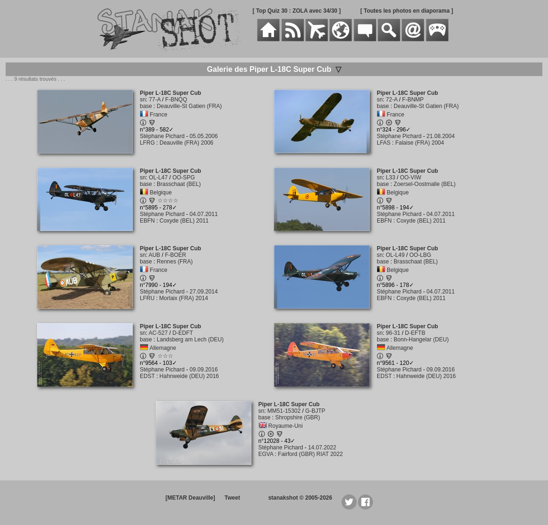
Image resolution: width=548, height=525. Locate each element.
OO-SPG (183, 177)
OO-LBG (420, 255)
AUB (154, 255)
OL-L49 (395, 255)
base (146, 106)
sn (143, 99)
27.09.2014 (204, 291)
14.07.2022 (322, 447)
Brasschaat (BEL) (179, 184)
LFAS (383, 142)
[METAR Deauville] (190, 497)
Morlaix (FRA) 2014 (183, 298)
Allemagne (163, 348)
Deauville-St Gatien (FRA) (189, 106)
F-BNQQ (176, 99)
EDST (147, 376)
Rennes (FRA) (175, 261)
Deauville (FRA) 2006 (186, 142)
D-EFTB (415, 333)
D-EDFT (182, 333)
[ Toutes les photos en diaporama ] (406, 11)
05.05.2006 (204, 136)
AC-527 (158, 333)
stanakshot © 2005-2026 (300, 497)
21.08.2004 (440, 136)
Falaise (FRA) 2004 (419, 142)
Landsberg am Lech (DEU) (190, 339)
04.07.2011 (204, 214)
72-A (391, 99)
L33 (390, 177)
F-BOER (175, 255)
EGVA (266, 454)
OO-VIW (410, 177)
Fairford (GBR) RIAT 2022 (310, 454)
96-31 (393, 333)
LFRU (147, 298)
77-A (154, 99)
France (158, 114)
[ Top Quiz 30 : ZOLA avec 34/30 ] (296, 11)
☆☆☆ (165, 356)
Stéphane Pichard (162, 136)
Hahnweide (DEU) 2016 (189, 376)
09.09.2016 (204, 369)
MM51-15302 (284, 411)
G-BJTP (315, 411)
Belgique (161, 192)
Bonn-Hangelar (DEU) (421, 339)
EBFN (147, 220)
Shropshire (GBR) (297, 417)
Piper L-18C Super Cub (170, 93)
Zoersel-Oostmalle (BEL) (425, 184)
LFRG (147, 142)
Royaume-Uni (285, 426)
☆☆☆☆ (168, 200)
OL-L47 (158, 177)
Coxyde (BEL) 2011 (184, 220)
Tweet (232, 497)
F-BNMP (413, 99)
